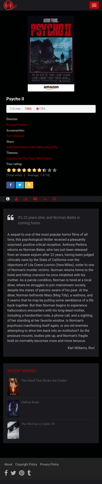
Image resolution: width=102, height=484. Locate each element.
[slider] (31, 170)
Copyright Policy (26, 464)
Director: (12, 119)
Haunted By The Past (20, 158)
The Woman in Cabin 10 (38, 424)
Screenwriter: (15, 130)
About (8, 464)
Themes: (12, 153)
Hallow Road (30, 402)
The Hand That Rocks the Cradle (44, 380)
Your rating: (14, 164)
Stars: (10, 142)
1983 (28, 109)
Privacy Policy (49, 464)
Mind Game (44, 158)
